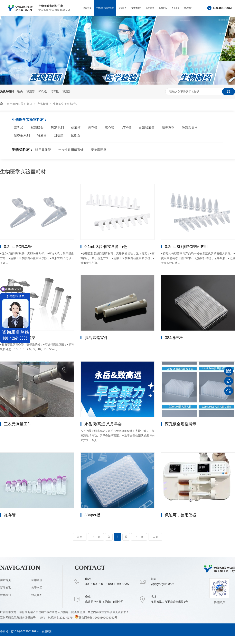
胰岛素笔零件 (96, 337)
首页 (30, 103)
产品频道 (43, 103)
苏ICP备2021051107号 (25, 631)
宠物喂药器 (99, 149)
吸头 (20, 91)
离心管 (109, 127)
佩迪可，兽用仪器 (180, 515)
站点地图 (36, 595)
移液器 (66, 91)
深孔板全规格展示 (180, 424)
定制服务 (123, 8)
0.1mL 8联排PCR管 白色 (105, 246)
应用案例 (150, 8)
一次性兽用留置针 (70, 149)
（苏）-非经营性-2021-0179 (55, 617)
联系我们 (188, 8)
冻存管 (92, 127)
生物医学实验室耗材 (65, 103)
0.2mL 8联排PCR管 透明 (186, 246)
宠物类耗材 (136, 8)
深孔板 (19, 127)
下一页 (139, 537)
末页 (155, 537)
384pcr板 (92, 515)
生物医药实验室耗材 (105, 8)
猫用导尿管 (43, 149)
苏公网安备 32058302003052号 (96, 617)
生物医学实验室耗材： (29, 120)
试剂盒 (75, 135)
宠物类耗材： (22, 150)
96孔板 (42, 91)
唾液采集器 (190, 127)
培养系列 (168, 127)
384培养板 (174, 337)
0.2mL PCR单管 (18, 246)
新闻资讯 (163, 8)
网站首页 (87, 8)
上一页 (96, 537)
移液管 (30, 91)
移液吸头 (37, 127)
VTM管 (126, 127)
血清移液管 (147, 127)
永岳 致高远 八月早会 (103, 424)
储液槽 (75, 127)
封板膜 (58, 135)
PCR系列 (57, 127)
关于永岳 (175, 8)
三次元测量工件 (17, 424)
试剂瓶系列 (22, 135)
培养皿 (55, 91)
